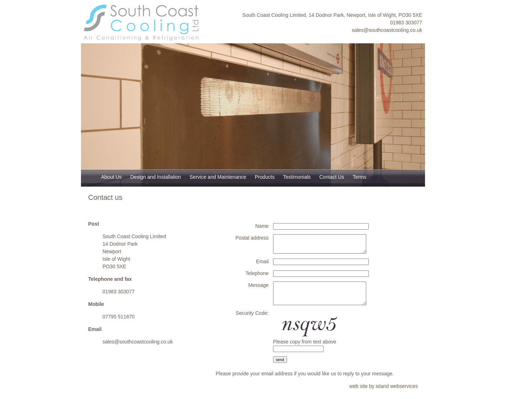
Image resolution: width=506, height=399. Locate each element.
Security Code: (252, 313)
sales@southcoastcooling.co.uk (387, 30)
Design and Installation (155, 177)
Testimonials (297, 177)
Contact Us (331, 177)
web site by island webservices (383, 386)
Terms (359, 177)
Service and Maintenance (218, 177)
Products (265, 177)
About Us (111, 177)
